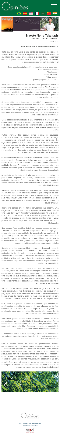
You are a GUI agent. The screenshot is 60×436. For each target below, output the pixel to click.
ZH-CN (49, 13)
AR (43, 13)
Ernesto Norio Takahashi (42, 35)
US (31, 13)
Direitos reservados (30, 426)
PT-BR (19, 13)
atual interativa (30, 430)
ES (25, 13)
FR (37, 13)
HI (55, 13)
